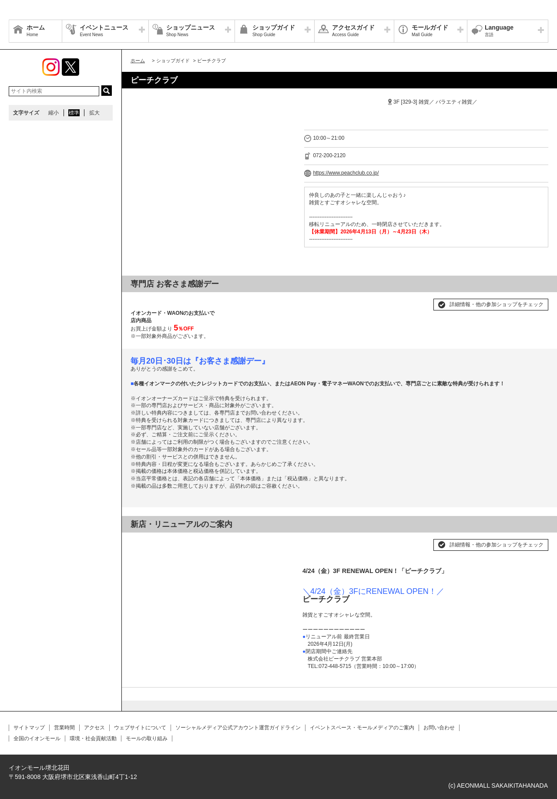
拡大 (94, 113)
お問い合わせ (439, 728)
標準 (74, 113)
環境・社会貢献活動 (93, 738)
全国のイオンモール (36, 738)
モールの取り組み (147, 738)
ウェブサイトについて (140, 728)
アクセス (94, 728)
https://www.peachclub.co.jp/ (346, 173)
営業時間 (64, 728)
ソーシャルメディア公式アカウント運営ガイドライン (238, 728)
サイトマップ (29, 728)
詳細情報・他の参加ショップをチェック (497, 304)
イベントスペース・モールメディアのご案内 (362, 728)
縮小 (53, 113)
